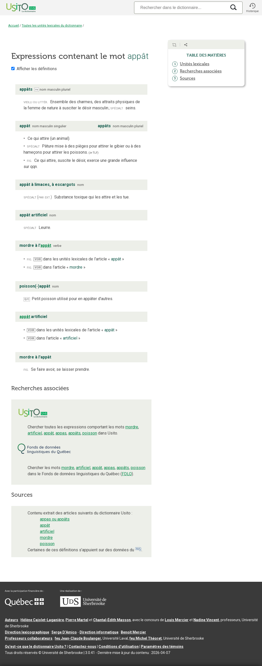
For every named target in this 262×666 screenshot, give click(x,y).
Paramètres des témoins (162, 646)
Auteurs (11, 620)
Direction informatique (99, 632)
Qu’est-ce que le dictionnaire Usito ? (35, 646)
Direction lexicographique (27, 632)
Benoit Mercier (133, 632)
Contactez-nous (82, 646)
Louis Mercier (177, 620)
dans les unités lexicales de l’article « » (79, 259)
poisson (89, 433)
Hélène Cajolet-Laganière (42, 620)
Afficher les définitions (37, 68)
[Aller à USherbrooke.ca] (83, 606)
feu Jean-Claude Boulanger (78, 638)
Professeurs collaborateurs (28, 638)
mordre (131, 427)
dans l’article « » (59, 267)
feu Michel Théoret (145, 638)
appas (61, 433)
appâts (74, 433)
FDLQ (127, 473)
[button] (252, 7)
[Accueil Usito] (15, 7)
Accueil (13, 25)
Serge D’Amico (64, 632)
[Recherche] (180, 7)
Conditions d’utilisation (119, 646)
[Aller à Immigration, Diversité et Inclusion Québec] (24, 605)
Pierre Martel (77, 620)
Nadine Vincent (206, 620)
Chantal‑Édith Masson (112, 620)
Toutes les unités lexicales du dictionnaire (52, 25)
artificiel (35, 433)
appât (49, 433)
